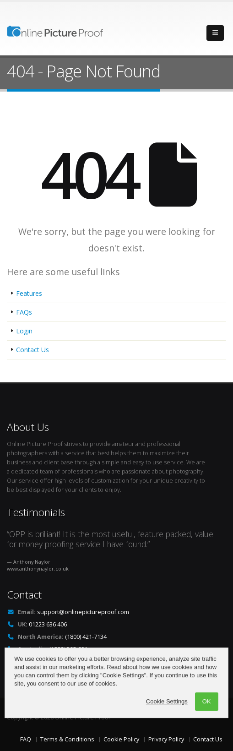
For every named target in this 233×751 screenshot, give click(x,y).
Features (29, 293)
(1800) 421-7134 (86, 637)
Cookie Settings (167, 716)
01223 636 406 (48, 624)
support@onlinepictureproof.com (83, 612)
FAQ (25, 739)
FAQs (24, 312)
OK (206, 716)
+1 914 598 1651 (82, 661)
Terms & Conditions (67, 739)
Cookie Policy (121, 739)
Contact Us (32, 349)
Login (24, 331)
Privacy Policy (166, 739)
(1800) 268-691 (68, 649)
